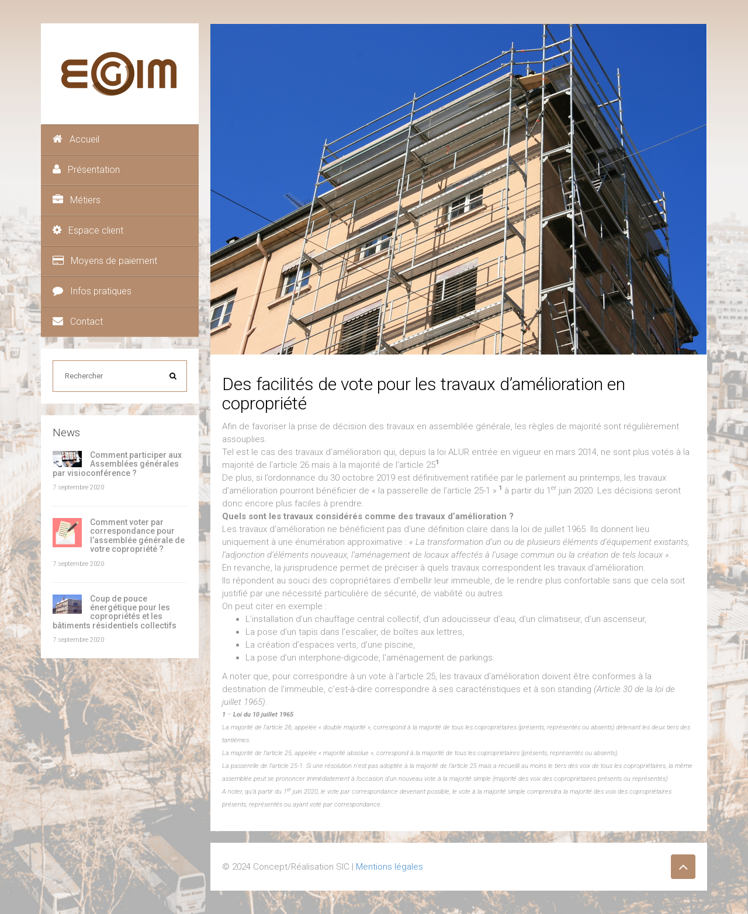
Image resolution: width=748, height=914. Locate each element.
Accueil (76, 139)
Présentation (86, 169)
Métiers (77, 200)
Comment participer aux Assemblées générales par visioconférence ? (117, 464)
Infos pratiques (92, 291)
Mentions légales (389, 866)
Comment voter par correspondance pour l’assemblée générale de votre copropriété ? (137, 535)
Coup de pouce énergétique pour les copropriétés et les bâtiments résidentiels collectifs (114, 612)
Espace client (88, 230)
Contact (78, 321)
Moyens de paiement (105, 260)
